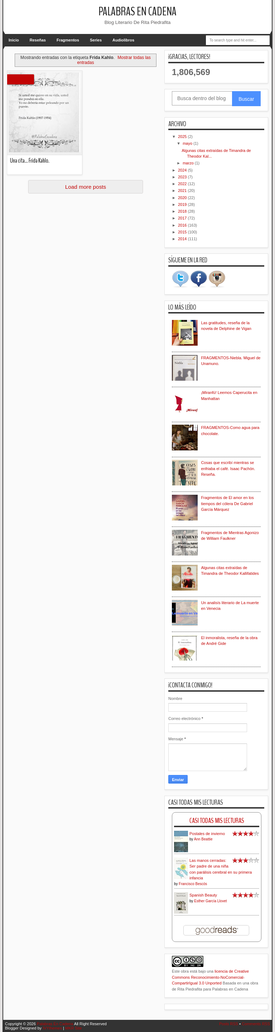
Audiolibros (123, 40)
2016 (183, 225)
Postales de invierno (207, 833)
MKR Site (73, 1028)
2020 (183, 198)
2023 (183, 177)
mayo (188, 143)
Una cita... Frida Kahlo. (29, 161)
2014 (183, 239)
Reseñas (38, 40)
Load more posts (85, 187)
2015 (183, 232)
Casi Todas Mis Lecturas (216, 820)
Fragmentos (68, 40)
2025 (183, 136)
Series (96, 40)
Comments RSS (256, 1024)
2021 (183, 190)
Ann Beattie (203, 839)
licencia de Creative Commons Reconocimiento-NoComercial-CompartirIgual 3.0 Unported (210, 977)
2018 (183, 211)
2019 (183, 204)
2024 (183, 170)
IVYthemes (52, 1028)
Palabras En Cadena (137, 12)
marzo (189, 163)
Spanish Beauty (203, 895)
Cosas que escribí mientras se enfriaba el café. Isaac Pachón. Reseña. (228, 468)
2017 (183, 218)
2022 (183, 184)
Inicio (14, 40)
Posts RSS (228, 1024)
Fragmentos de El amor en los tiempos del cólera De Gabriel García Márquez (227, 503)
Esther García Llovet (210, 901)
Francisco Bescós (193, 884)
